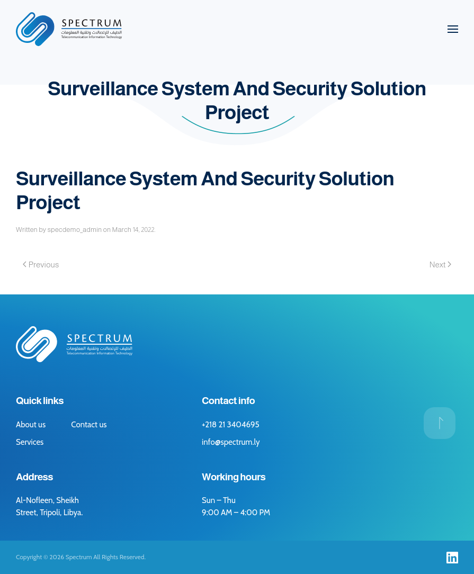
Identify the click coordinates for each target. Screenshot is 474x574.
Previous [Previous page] (41, 264)
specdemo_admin (74, 230)
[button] (453, 29)
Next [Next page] (440, 264)
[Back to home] (69, 29)
